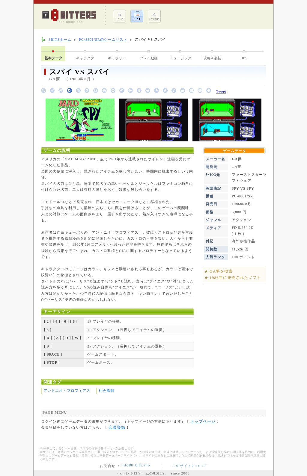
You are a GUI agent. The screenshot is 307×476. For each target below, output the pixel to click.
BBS (243, 58)
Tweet (221, 92)
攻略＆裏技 (212, 58)
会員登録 (117, 427)
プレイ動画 (149, 58)
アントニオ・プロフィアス (66, 391)
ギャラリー (117, 58)
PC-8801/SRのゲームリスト (103, 39)
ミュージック (180, 58)
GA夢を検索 (221, 271)
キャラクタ (85, 58)
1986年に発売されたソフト (235, 277)
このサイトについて (189, 466)
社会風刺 (106, 391)
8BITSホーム (60, 39)
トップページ (203, 421)
